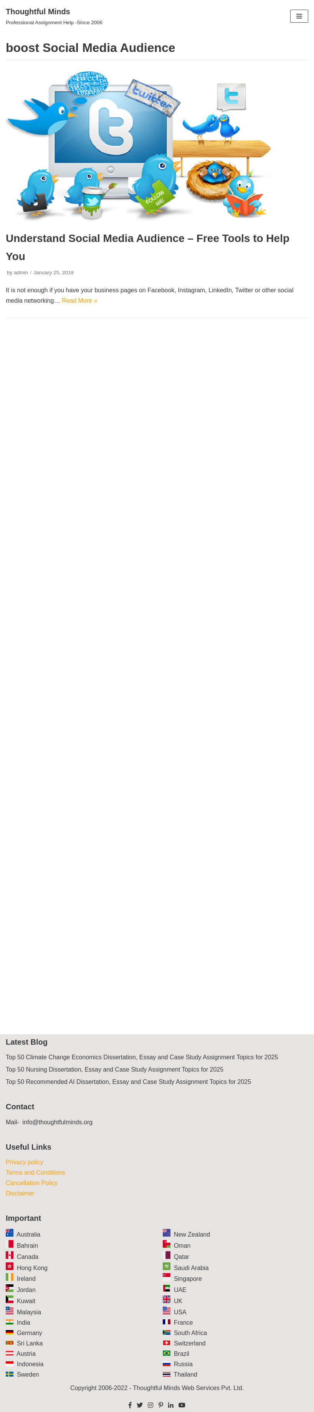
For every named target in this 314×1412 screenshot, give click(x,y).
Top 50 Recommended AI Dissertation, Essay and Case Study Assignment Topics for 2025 (128, 1082)
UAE (180, 1290)
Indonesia (30, 1364)
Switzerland (190, 1343)
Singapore (188, 1278)
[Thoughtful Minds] (54, 16)
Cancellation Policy (32, 1183)
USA (180, 1312)
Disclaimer (20, 1193)
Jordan (26, 1290)
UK (178, 1301)
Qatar (181, 1257)
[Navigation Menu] (299, 16)
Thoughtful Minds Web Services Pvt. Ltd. (188, 1388)
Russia (183, 1364)
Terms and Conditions (35, 1172)
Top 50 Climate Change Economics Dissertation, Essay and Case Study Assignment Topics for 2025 (142, 1057)
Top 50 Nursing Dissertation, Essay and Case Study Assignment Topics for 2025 (114, 1069)
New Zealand (192, 1234)
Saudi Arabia (191, 1268)
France (183, 1322)
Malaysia (29, 1312)
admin (21, 272)
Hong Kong (32, 1268)
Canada (27, 1257)
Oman (182, 1245)
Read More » (80, 300)
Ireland (26, 1278)
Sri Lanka (30, 1343)
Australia (28, 1234)
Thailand (185, 1374)
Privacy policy (24, 1162)
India (23, 1322)
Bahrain (27, 1245)
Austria (26, 1353)
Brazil (181, 1353)
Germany (29, 1333)
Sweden (28, 1374)
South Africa (190, 1333)
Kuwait (26, 1301)
